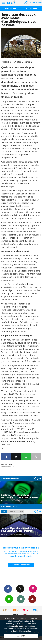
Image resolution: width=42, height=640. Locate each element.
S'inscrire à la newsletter (21, 565)
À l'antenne (31, 8)
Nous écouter (37, 3)
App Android (32, 599)
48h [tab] (4, 511)
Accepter (21, 636)
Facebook (8, 589)
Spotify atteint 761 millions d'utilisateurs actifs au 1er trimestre (19, 496)
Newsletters (9, 599)
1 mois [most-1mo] (21, 511)
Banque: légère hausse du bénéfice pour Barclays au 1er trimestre (19, 529)
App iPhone (21, 599)
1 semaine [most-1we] (12, 511)
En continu (10, 8)
